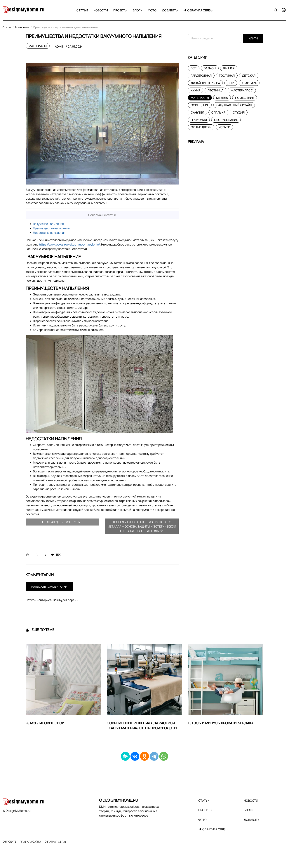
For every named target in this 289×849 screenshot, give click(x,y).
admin (59, 46)
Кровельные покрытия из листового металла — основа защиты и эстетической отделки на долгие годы (141, 526)
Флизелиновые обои (45, 723)
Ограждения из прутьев (62, 522)
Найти (253, 38)
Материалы (38, 46)
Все (193, 68)
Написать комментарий (49, 587)
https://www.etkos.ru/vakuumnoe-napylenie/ (69, 244)
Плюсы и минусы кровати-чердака (220, 723)
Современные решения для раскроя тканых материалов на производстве (142, 725)
